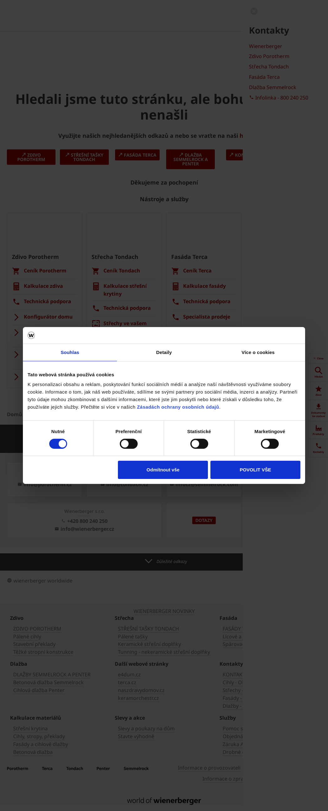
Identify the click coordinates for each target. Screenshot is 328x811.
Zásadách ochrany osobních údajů (178, 407)
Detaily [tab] (164, 352)
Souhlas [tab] (70, 352)
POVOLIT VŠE (255, 469)
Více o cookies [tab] (258, 352)
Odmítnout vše (162, 469)
